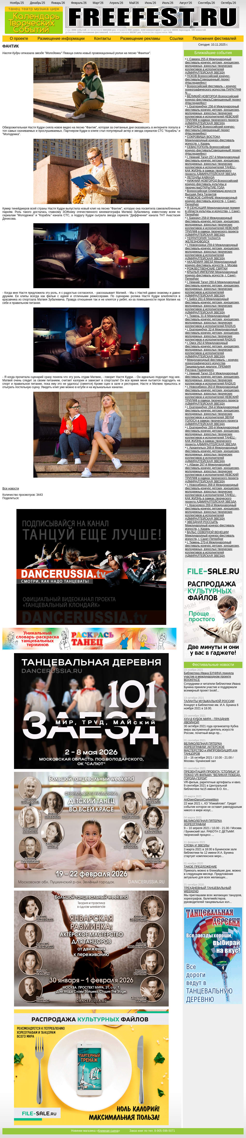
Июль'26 (167, 3)
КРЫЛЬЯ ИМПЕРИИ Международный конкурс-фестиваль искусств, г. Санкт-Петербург (211, 275)
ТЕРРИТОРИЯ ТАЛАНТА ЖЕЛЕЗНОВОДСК (203, 240)
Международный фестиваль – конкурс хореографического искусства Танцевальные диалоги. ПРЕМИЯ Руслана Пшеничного (212, 365)
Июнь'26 (150, 3)
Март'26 (98, 3)
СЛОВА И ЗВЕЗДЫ (196, 845)
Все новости (10, 488)
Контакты (102, 38)
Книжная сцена (108, 1130)
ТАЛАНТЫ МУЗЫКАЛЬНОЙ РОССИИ (209, 701)
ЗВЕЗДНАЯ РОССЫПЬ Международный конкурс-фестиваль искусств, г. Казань (209, 525)
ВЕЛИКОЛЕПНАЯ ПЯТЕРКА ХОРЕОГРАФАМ (203, 822)
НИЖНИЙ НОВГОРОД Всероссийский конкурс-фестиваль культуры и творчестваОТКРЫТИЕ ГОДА (211, 184)
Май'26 (134, 3)
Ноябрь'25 (17, 3)
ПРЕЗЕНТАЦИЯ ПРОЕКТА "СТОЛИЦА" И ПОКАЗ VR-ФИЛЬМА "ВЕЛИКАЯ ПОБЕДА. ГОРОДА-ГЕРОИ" (212, 775)
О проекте (19, 38)
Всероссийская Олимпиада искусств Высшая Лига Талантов (210, 192)
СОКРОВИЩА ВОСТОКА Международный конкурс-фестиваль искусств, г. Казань (209, 140)
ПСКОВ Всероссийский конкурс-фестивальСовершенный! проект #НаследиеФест (207, 79)
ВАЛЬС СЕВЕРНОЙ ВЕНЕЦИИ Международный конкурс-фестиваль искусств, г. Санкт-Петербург (209, 536)
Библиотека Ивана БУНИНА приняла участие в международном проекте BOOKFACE (209, 676)
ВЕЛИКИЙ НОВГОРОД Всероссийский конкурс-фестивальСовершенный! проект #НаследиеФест (213, 100)
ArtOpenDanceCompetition (201, 799)
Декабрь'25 (37, 3)
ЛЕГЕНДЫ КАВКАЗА (201, 177)
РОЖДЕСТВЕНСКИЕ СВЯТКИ (207, 268)
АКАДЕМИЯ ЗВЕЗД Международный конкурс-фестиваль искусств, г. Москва (211, 263)
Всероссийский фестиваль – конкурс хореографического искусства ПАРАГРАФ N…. (213, 89)
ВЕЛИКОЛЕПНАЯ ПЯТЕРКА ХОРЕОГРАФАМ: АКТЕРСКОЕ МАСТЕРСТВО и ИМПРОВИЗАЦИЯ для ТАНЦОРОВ (210, 748)
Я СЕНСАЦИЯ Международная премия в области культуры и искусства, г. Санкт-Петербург (212, 211)
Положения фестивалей (214, 38)
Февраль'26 (79, 3)
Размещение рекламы (140, 38)
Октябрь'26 (228, 3)
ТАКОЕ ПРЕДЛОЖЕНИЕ (200, 866)
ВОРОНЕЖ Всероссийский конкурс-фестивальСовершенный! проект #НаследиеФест (210, 130)
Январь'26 (58, 3)
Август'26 (186, 3)
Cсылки (176, 38)
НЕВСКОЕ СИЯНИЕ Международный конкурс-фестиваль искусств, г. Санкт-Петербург (211, 201)
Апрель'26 (116, 3)
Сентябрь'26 (206, 3)
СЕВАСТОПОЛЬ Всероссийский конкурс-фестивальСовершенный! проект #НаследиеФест (213, 150)
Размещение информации (61, 38)
